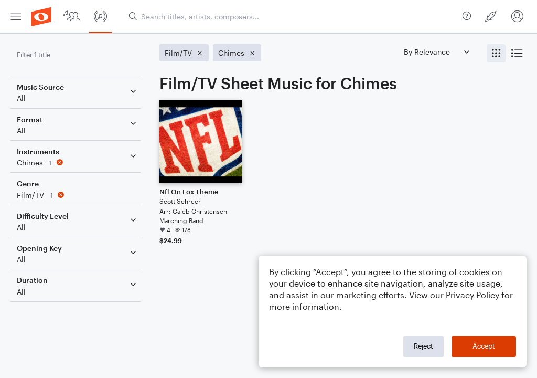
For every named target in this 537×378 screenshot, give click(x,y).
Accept (483, 346)
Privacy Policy (472, 295)
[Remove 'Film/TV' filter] (77, 195)
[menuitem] (15, 16)
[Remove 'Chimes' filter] (77, 162)
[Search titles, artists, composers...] (291, 16)
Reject (423, 346)
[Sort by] (436, 51)
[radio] (496, 53)
